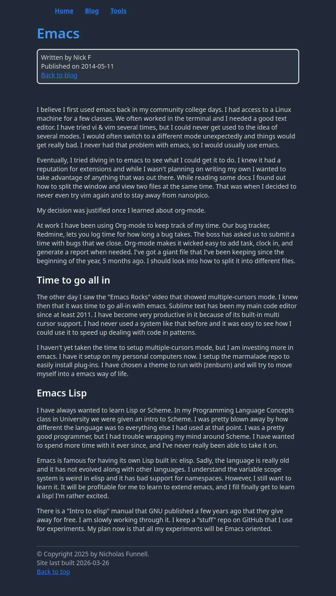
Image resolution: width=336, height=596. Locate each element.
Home (64, 10)
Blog (92, 10)
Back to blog (59, 75)
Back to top (53, 571)
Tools (118, 10)
